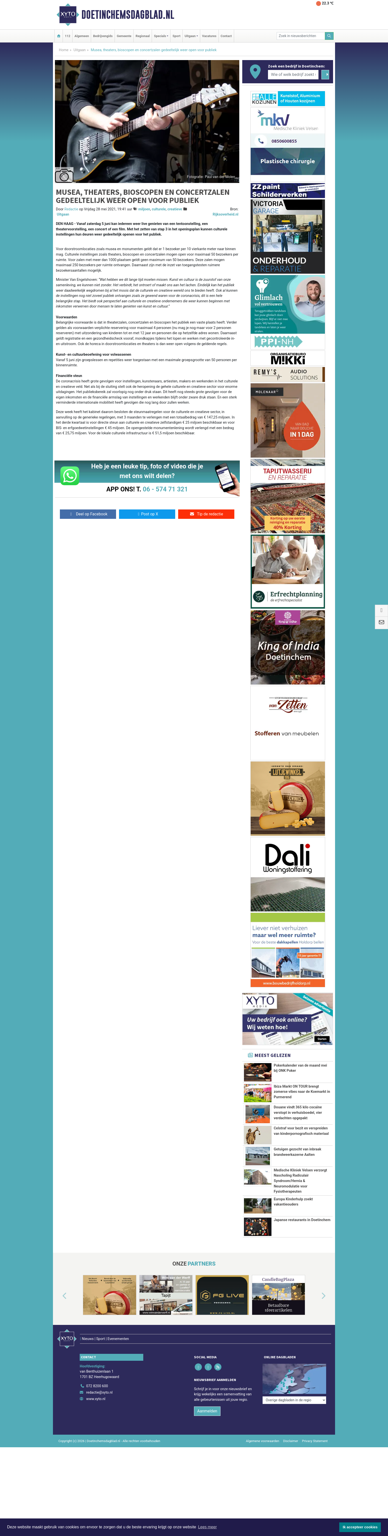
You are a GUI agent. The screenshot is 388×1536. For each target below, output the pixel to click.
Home (64, 50)
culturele (159, 209)
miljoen (144, 209)
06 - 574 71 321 (165, 489)
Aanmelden (207, 1400)
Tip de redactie (206, 514)
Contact (226, 36)
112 (67, 36)
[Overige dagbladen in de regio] (294, 1365)
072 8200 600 (97, 1376)
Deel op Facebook (88, 514)
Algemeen (81, 36)
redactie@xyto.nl (99, 1382)
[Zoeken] (329, 36)
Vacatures (209, 36)
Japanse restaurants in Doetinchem (302, 1220)
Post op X (147, 514)
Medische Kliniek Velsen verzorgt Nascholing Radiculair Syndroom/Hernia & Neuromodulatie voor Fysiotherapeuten (300, 1181)
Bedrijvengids (103, 36)
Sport (176, 36)
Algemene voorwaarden (262, 1430)
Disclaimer (290, 1430)
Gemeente (124, 36)
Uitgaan (79, 50)
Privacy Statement (315, 1430)
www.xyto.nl (95, 1388)
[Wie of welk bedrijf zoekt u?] (293, 74)
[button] (59, 1296)
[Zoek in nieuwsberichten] (301, 36)
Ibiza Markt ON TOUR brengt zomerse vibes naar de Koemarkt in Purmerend (302, 1091)
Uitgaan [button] (190, 36)
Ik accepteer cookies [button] (360, 1527)
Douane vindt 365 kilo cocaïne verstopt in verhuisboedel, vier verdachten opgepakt (298, 1112)
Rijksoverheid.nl (225, 214)
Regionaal (143, 36)
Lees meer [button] (207, 1527)
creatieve (174, 209)
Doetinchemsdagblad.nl (127, 14)
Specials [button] (160, 36)
